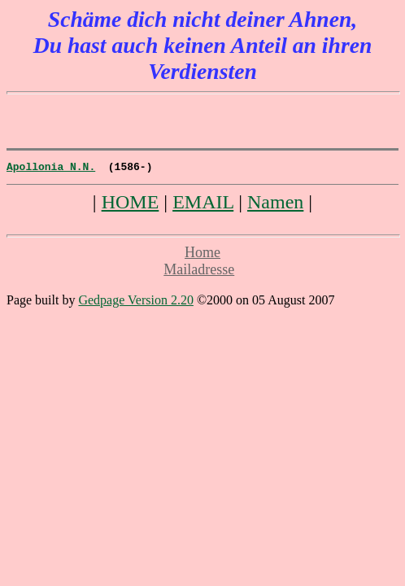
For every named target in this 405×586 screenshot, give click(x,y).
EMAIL (202, 204)
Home (202, 255)
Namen (275, 204)
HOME (130, 204)
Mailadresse (198, 272)
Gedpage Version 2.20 (135, 302)
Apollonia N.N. (51, 168)
